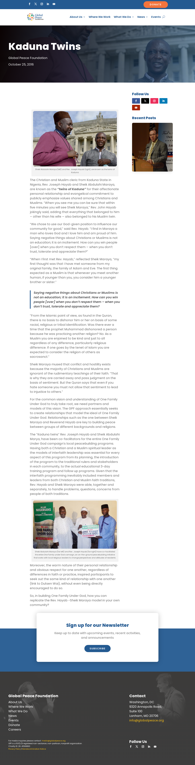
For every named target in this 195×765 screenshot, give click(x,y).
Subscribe (97, 648)
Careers (14, 729)
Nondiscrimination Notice (34, 749)
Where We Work (99, 17)
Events (156, 17)
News (141, 17)
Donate (155, 4)
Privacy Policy (14, 749)
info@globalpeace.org (146, 720)
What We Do (122, 17)
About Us (76, 17)
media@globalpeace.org (54, 740)
